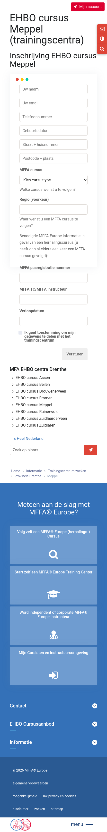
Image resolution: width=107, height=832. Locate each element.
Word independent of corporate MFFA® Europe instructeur (53, 614)
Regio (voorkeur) (34, 199)
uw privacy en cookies (59, 796)
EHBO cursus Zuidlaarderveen (41, 418)
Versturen (74, 354)
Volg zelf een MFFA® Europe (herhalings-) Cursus (53, 533)
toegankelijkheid (25, 796)
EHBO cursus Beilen (33, 384)
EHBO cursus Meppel (34, 405)
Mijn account (90, 6)
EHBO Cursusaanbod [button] (32, 724)
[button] (89, 824)
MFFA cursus (30, 170)
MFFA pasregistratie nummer (44, 267)
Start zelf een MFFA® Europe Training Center (53, 572)
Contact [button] (18, 706)
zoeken (39, 809)
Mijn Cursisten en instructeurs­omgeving (53, 652)
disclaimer (20, 809)
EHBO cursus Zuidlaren (35, 425)
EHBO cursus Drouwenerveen (41, 391)
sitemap (57, 809)
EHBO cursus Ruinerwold (37, 411)
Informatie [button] (21, 742)
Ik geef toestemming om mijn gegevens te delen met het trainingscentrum (50, 336)
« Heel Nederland (29, 438)
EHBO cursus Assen (33, 377)
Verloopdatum (31, 311)
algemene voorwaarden (30, 783)
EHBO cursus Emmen (34, 398)
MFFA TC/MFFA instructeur (43, 289)
